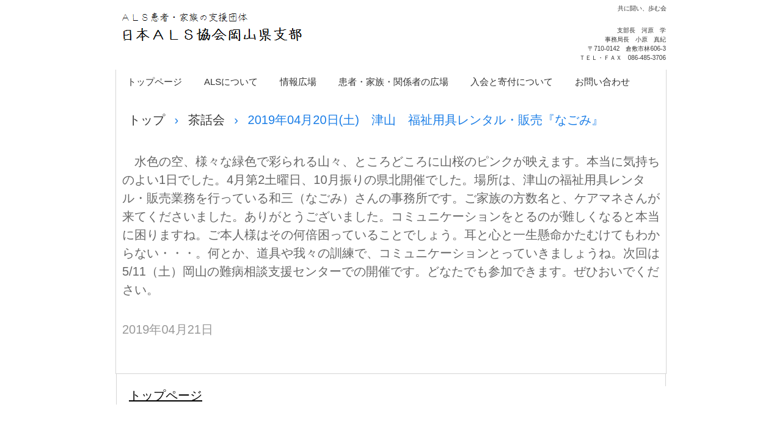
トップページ (154, 81)
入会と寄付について (511, 81)
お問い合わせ (602, 81)
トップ (146, 120)
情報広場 (298, 81)
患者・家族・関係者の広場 (393, 81)
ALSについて (231, 81)
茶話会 (206, 120)
